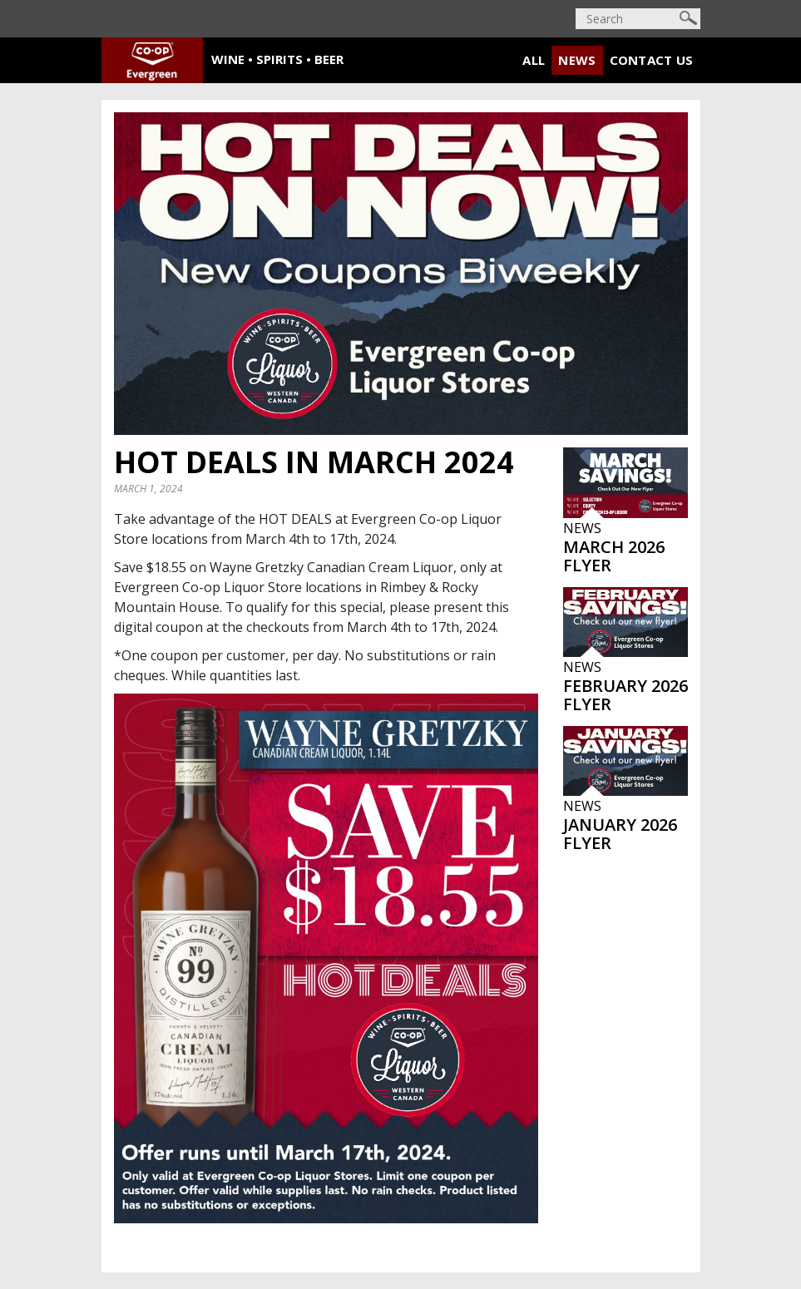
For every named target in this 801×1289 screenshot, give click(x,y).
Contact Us (652, 60)
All (533, 60)
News (577, 60)
